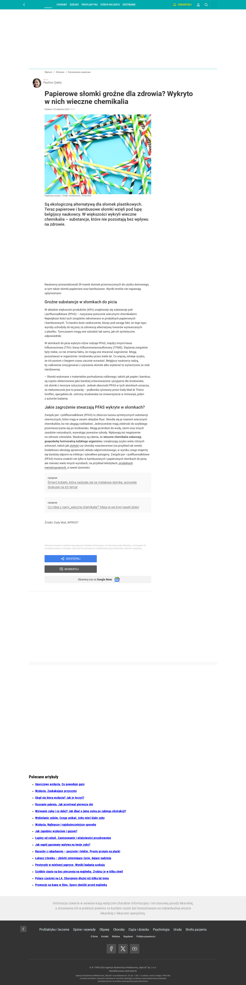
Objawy (104, 929)
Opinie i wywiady (84, 929)
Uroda (178, 929)
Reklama (116, 936)
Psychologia (161, 929)
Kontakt (104, 936)
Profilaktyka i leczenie (54, 929)
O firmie (94, 936)
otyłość (74, 446)
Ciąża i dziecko (138, 929)
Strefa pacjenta (110, 4)
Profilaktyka (90, 4)
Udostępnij (73, 560)
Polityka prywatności (145, 936)
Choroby (62, 4)
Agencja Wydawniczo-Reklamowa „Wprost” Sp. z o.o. (131, 967)
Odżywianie (129, 4)
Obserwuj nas (93, 571)
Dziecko (74, 4)
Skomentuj (128, 560)
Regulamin (128, 936)
